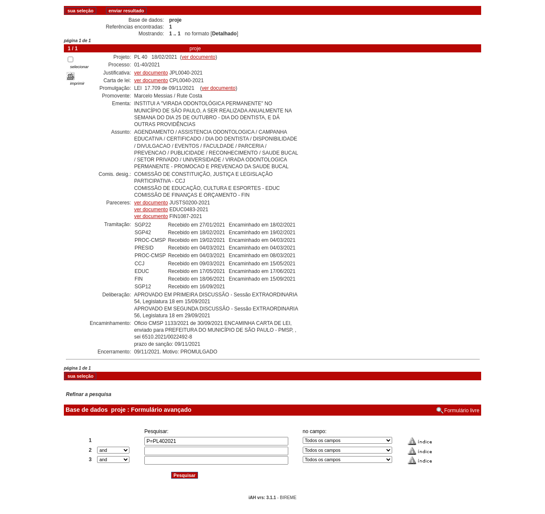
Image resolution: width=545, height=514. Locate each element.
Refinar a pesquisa (89, 394)
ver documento (198, 57)
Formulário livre (461, 410)
